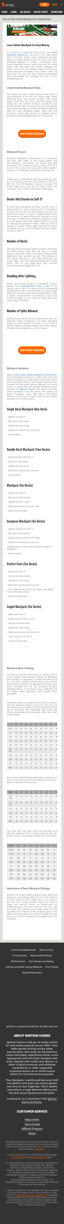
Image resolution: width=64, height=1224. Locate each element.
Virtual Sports (40, 12)
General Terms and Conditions (31, 1195)
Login (54, 4)
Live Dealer (25, 12)
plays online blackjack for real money (39, 375)
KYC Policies (51, 967)
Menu (61, 4)
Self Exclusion (18, 961)
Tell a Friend (32, 1124)
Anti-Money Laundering (41, 961)
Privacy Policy (19, 955)
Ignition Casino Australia (39, 1100)
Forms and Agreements (23, 950)
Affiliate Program (32, 1128)
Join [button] (44, 4)
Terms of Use (46, 950)
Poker (4, 12)
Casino (14, 12)
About (32, 1133)
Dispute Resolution (32, 972)
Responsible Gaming (41, 955)
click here (40, 1149)
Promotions (56, 12)
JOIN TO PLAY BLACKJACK (32, 134)
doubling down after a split (35, 286)
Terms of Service (38, 1157)
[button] (4, 12)
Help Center (32, 1119)
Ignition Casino (27, 389)
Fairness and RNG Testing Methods (24, 967)
